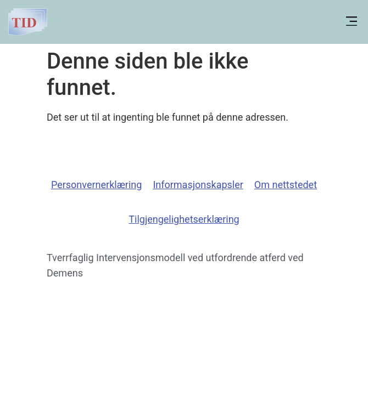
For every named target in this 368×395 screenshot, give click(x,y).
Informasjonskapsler (198, 184)
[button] (351, 22)
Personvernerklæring (96, 184)
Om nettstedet (285, 184)
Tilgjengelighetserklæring (184, 219)
